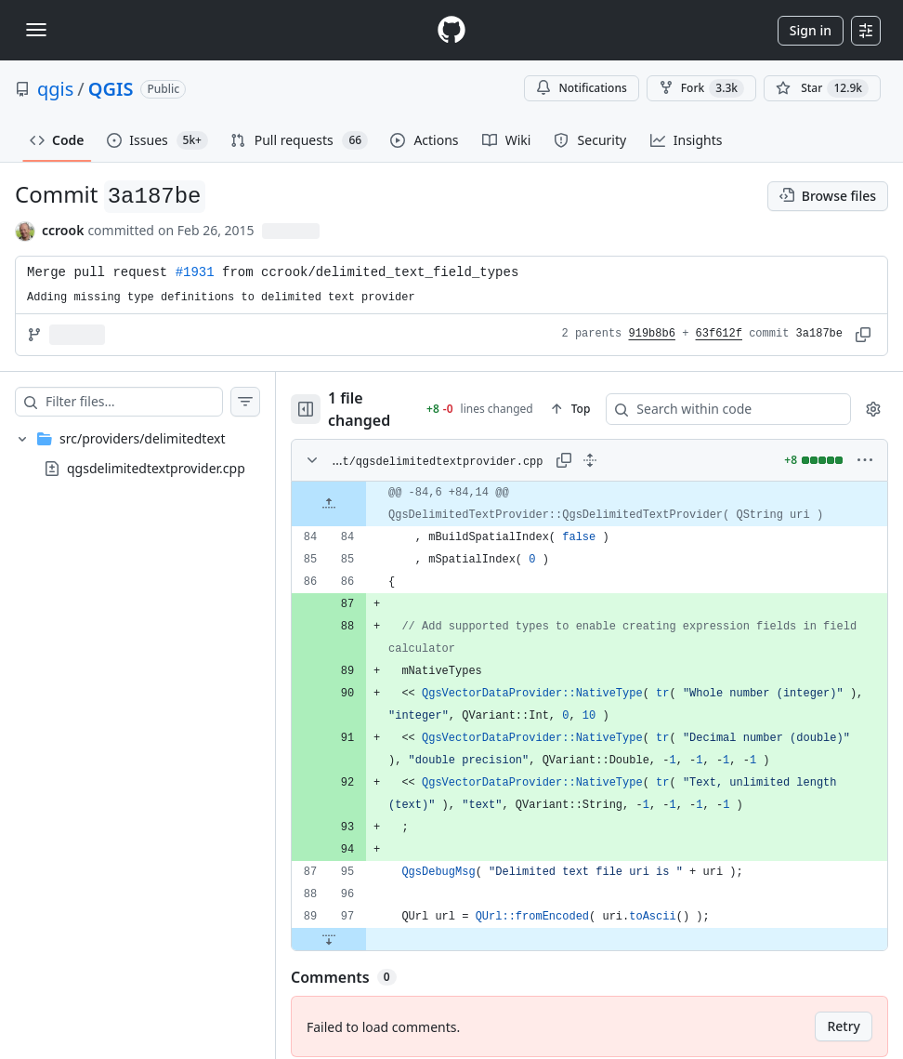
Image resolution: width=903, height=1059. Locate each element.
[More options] (865, 447)
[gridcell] (589, 491)
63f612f (719, 333)
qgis (55, 88)
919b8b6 (652, 333)
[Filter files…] (134, 402)
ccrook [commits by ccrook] (63, 230)
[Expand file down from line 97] (329, 926)
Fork (701, 88)
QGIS (111, 88)
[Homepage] (451, 30)
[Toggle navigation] (36, 30)
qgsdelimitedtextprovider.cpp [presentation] (156, 468)
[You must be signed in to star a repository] (822, 88)
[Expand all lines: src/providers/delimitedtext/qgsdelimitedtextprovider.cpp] (590, 447)
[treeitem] (137, 453)
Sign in (810, 30)
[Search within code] (710, 402)
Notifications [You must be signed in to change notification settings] (581, 88)
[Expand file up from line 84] (329, 491)
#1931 (195, 272)
